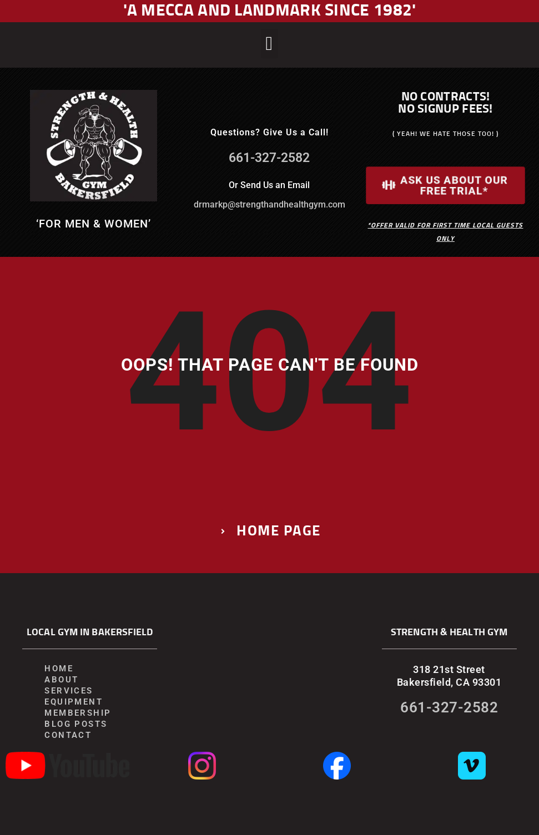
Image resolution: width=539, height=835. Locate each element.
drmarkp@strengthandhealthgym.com (269, 204)
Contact (68, 735)
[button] (269, 43)
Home (58, 669)
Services (68, 691)
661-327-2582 (269, 157)
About (61, 680)
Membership (77, 713)
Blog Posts (75, 724)
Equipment (73, 702)
